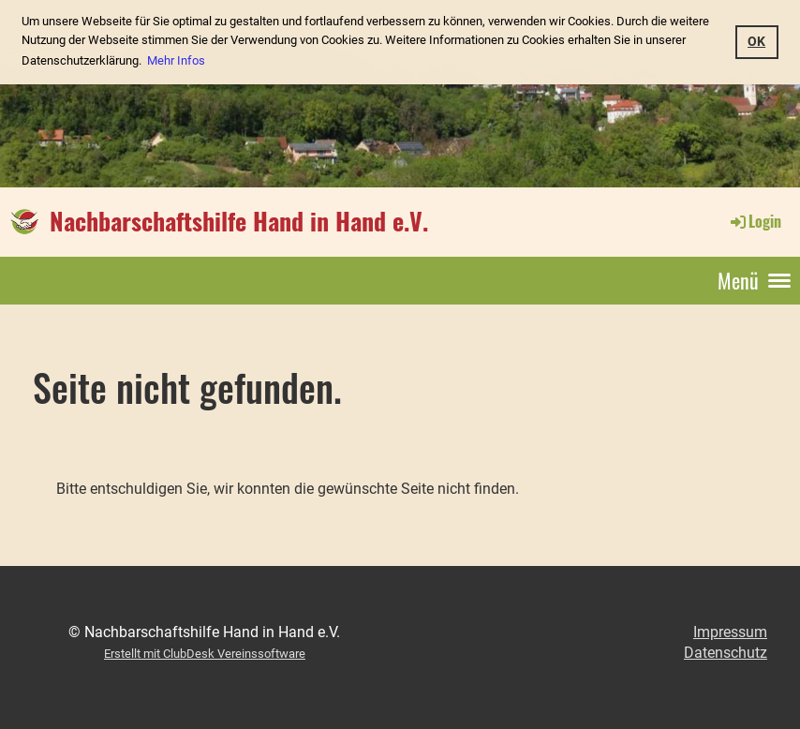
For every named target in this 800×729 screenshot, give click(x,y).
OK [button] (756, 42)
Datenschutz (725, 653)
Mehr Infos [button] (176, 60)
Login (754, 221)
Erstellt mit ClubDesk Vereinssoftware (204, 654)
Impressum (730, 632)
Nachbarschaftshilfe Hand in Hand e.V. (239, 221)
